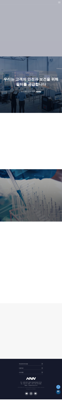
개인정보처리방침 (31, 365)
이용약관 (31, 370)
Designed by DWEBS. (31, 390)
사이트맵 (31, 374)
